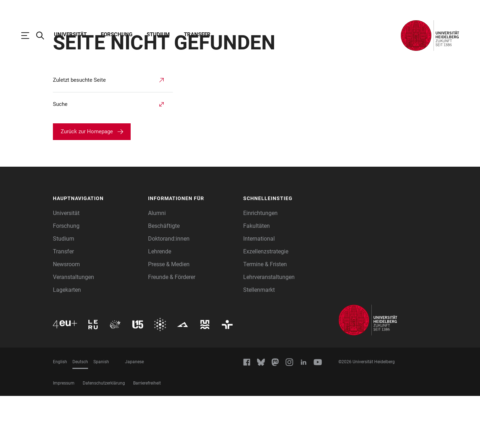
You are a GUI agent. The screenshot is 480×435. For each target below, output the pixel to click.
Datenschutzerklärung (104, 422)
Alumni (157, 252)
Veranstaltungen (73, 316)
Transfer (197, 34)
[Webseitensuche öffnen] (43, 35)
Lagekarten (67, 329)
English (60, 400)
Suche (60, 143)
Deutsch (80, 400)
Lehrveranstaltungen (269, 316)
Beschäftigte (164, 265)
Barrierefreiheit (147, 422)
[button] (97, 237)
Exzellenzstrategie (265, 290)
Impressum (64, 422)
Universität (70, 34)
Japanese (134, 400)
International (259, 277)
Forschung (116, 34)
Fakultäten (256, 265)
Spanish (101, 400)
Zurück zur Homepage (87, 170)
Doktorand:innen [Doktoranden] (169, 277)
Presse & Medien (169, 303)
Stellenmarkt (259, 329)
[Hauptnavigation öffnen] (28, 35)
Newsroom (66, 303)
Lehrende (159, 290)
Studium (158, 34)
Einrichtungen (260, 252)
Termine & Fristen (265, 303)
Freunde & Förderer (171, 316)
